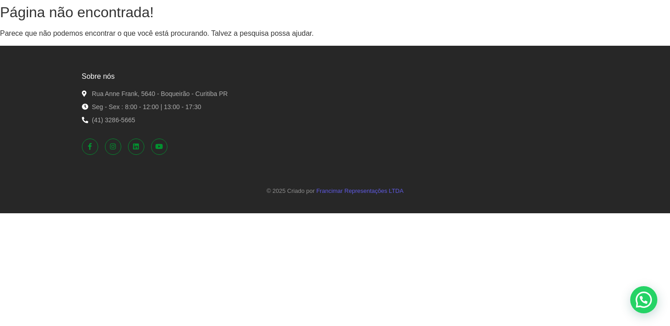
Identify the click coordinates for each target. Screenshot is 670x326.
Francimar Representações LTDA (360, 190)
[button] (643, 299)
